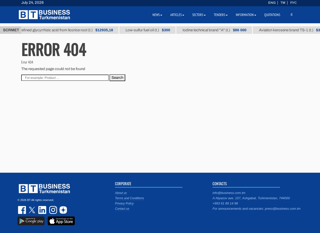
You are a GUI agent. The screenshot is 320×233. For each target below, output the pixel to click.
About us (121, 193)
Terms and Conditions (129, 198)
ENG (272, 3)
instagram (53, 210)
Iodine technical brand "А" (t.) (217, 30)
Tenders (221, 15)
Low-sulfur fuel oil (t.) (150, 30)
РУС (293, 3)
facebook (23, 210)
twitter (33, 210)
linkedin (43, 210)
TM (282, 3)
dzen (63, 210)
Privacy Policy (124, 203)
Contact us (122, 208)
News (157, 15)
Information (246, 15)
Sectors (199, 15)
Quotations (272, 15)
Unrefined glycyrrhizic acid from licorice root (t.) (67, 30)
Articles (177, 15)
